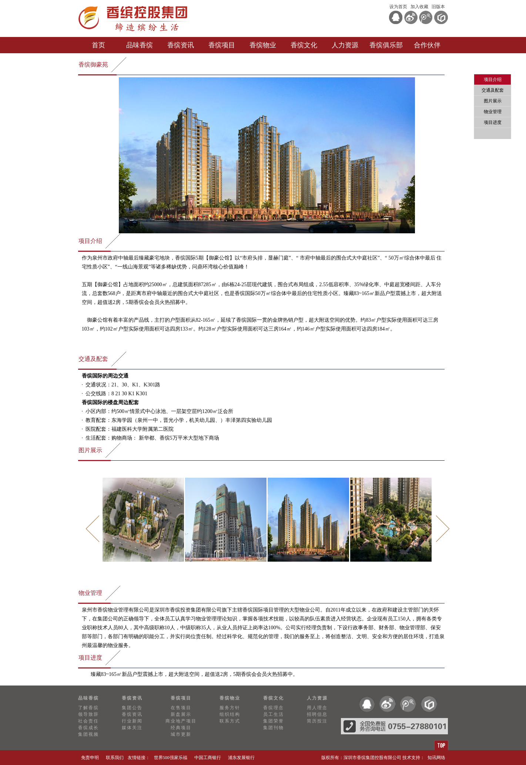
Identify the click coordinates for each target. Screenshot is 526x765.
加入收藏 (419, 6)
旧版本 (438, 6)
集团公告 (132, 707)
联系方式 (230, 721)
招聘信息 (317, 714)
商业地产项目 (181, 721)
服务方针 (230, 707)
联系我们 (115, 757)
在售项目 (181, 707)
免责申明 (90, 757)
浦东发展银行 (241, 757)
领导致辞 (88, 714)
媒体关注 (132, 727)
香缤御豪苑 (93, 64)
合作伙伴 (427, 45)
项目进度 (90, 657)
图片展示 (90, 450)
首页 (98, 45)
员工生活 (273, 714)
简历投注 (317, 721)
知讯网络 (436, 757)
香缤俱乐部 (386, 45)
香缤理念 (273, 707)
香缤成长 (88, 727)
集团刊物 (273, 727)
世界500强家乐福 (170, 757)
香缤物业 (262, 45)
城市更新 (181, 734)
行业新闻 (132, 721)
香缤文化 (304, 45)
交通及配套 (93, 359)
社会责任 (88, 721)
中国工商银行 (207, 757)
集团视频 (88, 734)
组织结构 (230, 714)
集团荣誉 (273, 721)
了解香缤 (88, 707)
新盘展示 (181, 714)
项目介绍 (90, 241)
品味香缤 (139, 45)
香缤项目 (221, 45)
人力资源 (345, 45)
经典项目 (181, 727)
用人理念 (317, 707)
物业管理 (90, 593)
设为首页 (398, 6)
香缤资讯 (180, 45)
